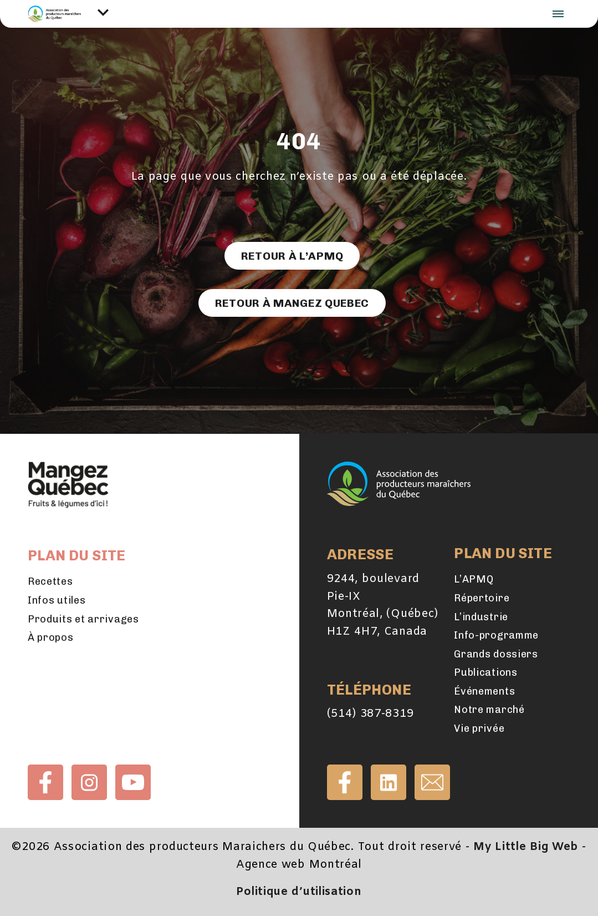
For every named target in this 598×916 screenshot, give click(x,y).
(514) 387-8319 (370, 714)
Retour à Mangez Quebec (292, 303)
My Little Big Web (525, 847)
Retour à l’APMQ (292, 255)
